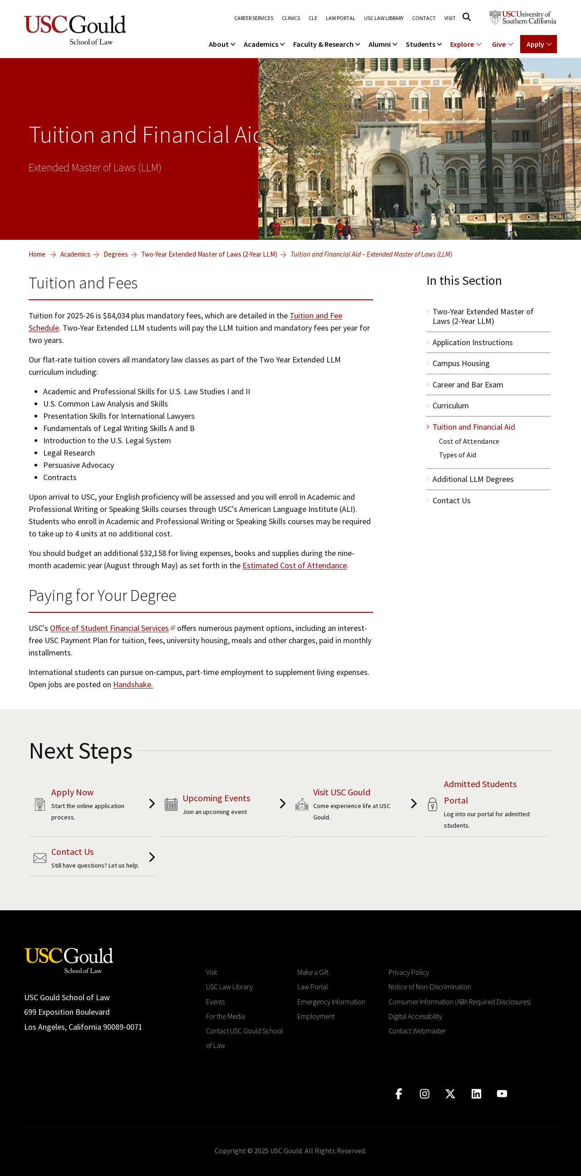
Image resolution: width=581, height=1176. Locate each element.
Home (37, 254)
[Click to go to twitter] (450, 1094)
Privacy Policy (409, 972)
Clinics (291, 18)
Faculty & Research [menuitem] (327, 44)
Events (215, 1001)
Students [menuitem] (424, 44)
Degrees (115, 254)
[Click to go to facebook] (399, 1094)
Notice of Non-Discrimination (430, 986)
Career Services (253, 18)
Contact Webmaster (417, 1030)
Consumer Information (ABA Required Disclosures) (460, 1001)
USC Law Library (384, 18)
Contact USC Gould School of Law (244, 1038)
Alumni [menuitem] (384, 44)
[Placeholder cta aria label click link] (92, 806)
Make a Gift (313, 972)
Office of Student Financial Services (109, 628)
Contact (424, 18)
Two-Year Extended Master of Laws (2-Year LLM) (209, 254)
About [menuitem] (223, 44)
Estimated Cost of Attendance (294, 565)
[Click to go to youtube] (502, 1094)
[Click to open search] (467, 17)
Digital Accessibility (415, 1016)
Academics (75, 254)
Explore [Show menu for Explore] (462, 44)
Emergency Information (331, 1001)
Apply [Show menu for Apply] (535, 44)
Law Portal (340, 18)
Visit (450, 18)
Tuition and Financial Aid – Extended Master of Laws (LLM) (371, 254)
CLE (313, 18)
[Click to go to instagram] (424, 1094)
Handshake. (133, 684)
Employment (316, 1016)
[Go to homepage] (69, 959)
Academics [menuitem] (265, 44)
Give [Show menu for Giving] (499, 44)
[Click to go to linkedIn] (476, 1094)
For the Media (225, 1016)
